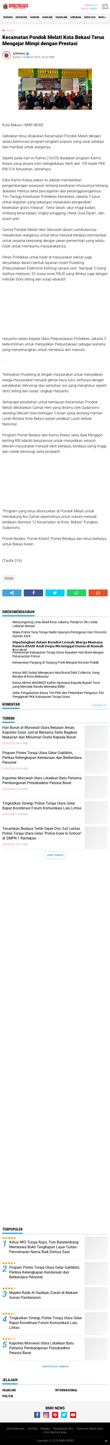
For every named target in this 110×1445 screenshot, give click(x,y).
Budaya (8, 17)
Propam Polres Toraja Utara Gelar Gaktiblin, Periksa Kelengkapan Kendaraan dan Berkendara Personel (42, 758)
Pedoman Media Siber (90, 1428)
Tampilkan (98, 705)
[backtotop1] (106, 1440)
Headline (61, 17)
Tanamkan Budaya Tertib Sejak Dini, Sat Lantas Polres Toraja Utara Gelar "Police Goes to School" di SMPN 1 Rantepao (42, 833)
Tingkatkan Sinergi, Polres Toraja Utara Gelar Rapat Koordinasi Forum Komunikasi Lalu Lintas (41, 805)
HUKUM (34, 17)
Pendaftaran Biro (63, 1428)
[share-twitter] (55, 592)
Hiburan (75, 17)
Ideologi (89, 17)
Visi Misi (32, 1428)
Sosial (10, 30)
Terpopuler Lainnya (55, 1366)
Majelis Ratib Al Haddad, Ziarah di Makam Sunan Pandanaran (43, 1295)
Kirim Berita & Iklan (55, 1432)
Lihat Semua (55, 855)
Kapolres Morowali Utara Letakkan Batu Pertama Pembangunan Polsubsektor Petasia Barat (42, 780)
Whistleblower (15, 1428)
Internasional (66, 1390)
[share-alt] (11, 592)
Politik (7, 1396)
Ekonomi (21, 17)
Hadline (47, 17)
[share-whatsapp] (76, 592)
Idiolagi (103, 17)
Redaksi (45, 1428)
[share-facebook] (33, 592)
